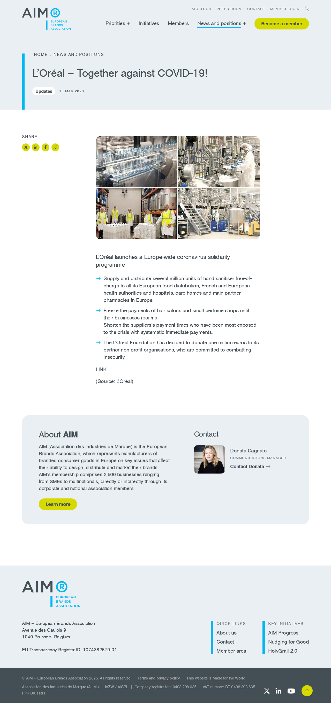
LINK (101, 369)
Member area (231, 650)
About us (201, 9)
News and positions (219, 23)
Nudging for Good (288, 641)
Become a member (281, 23)
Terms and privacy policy (159, 678)
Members (178, 23)
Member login (285, 9)
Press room (229, 9)
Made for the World (229, 678)
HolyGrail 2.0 (282, 650)
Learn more (58, 505)
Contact (256, 9)
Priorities (115, 23)
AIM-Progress (283, 632)
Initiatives (149, 23)
